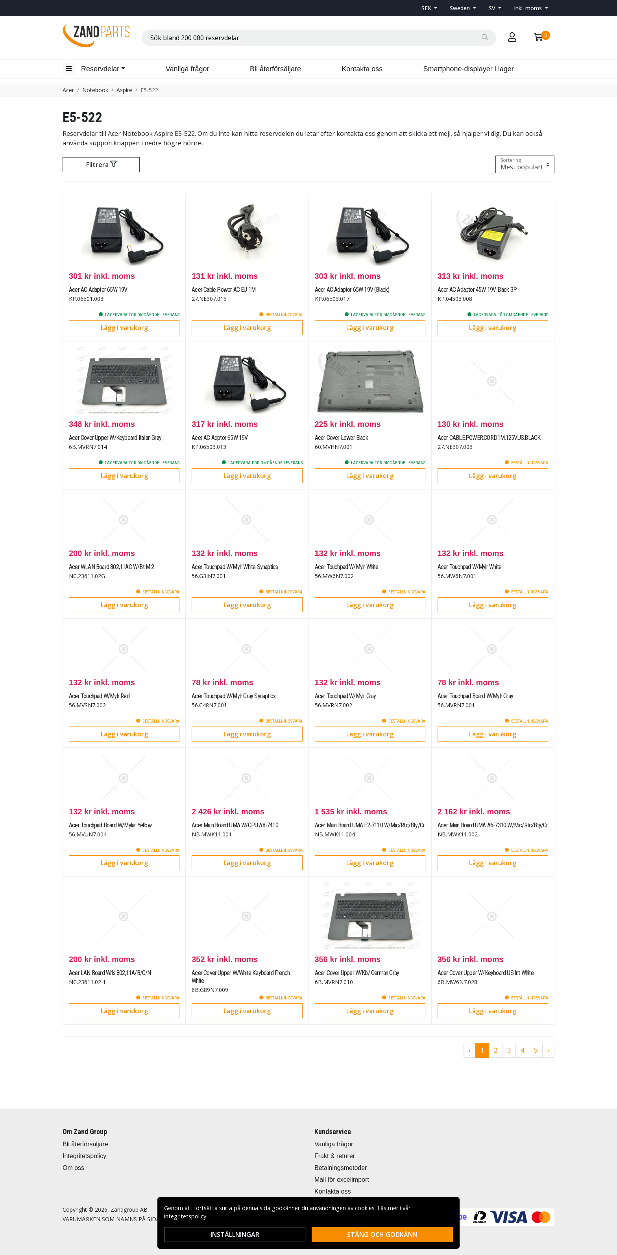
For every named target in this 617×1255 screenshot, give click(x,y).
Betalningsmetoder (340, 1167)
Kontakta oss (362, 69)
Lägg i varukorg (124, 327)
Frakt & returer (334, 1156)
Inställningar (235, 1234)
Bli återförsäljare (275, 69)
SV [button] (493, 8)
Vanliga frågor (187, 69)
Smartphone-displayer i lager (468, 69)
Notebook (95, 90)
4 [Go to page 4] (522, 1050)
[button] (429, 8)
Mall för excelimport (341, 1179)
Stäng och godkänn (382, 1234)
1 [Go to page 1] (482, 1050)
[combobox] (319, 38)
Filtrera (101, 164)
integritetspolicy (185, 1216)
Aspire (124, 90)
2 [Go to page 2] (495, 1050)
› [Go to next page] (548, 1050)
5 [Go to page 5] (536, 1050)
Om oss (73, 1167)
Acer (68, 90)
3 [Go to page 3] (509, 1050)
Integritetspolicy (84, 1156)
